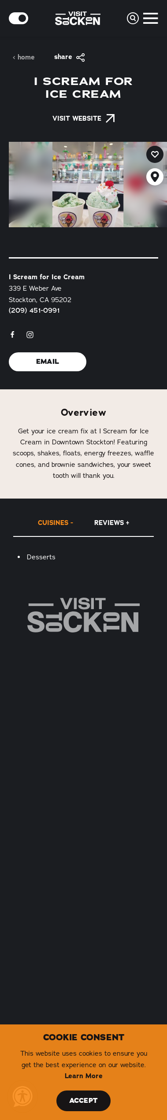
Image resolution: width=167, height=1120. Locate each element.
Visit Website (83, 118)
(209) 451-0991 (34, 310)
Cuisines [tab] (53, 522)
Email (47, 361)
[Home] (83, 615)
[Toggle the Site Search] (133, 18)
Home (23, 57)
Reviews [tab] (109, 522)
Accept (83, 1100)
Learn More (84, 1076)
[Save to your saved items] (154, 154)
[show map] (154, 176)
